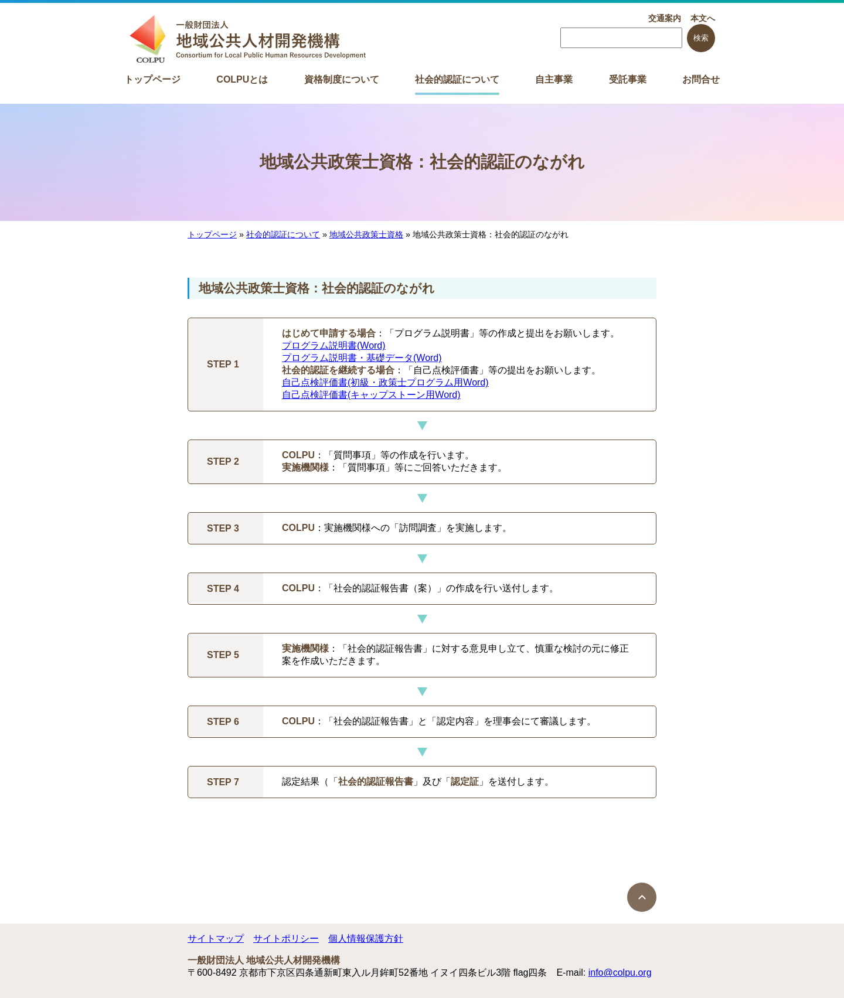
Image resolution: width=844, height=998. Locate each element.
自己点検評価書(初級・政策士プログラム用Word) (385, 382)
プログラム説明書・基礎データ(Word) (362, 358)
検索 (701, 37)
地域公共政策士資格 (366, 234)
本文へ (702, 18)
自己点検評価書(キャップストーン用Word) (371, 395)
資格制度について (341, 79)
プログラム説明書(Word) (334, 345)
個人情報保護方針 (365, 938)
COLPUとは (242, 79)
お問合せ (701, 79)
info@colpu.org (620, 972)
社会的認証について (457, 79)
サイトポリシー (286, 938)
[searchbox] (621, 38)
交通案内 (664, 18)
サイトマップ (216, 938)
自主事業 (554, 79)
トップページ (152, 79)
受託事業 (627, 79)
